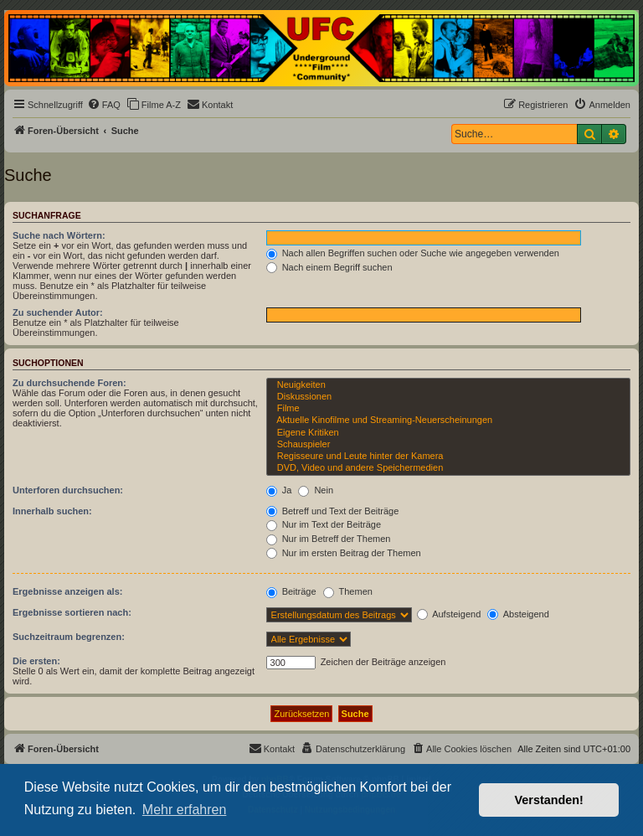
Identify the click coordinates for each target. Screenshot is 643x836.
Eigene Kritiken (448, 433)
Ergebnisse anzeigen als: (67, 591)
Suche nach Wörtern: (59, 235)
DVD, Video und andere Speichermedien (448, 468)
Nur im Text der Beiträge (323, 524)
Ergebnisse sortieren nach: (72, 612)
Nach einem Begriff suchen (329, 267)
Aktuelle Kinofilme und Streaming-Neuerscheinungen (448, 420)
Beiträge (291, 591)
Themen (348, 591)
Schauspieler (448, 445)
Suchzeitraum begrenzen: (69, 637)
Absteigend (518, 614)
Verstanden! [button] (549, 800)
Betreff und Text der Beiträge (332, 511)
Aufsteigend (449, 614)
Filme (448, 409)
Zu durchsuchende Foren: (69, 383)
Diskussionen (448, 397)
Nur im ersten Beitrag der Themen (343, 553)
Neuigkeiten (448, 385)
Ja (279, 490)
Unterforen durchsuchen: (68, 490)
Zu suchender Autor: (58, 312)
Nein (315, 490)
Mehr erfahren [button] (184, 809)
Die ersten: (36, 661)
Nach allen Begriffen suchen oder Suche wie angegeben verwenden (412, 253)
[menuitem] (104, 105)
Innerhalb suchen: (52, 511)
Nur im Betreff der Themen (328, 539)
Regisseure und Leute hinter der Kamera (448, 456)
